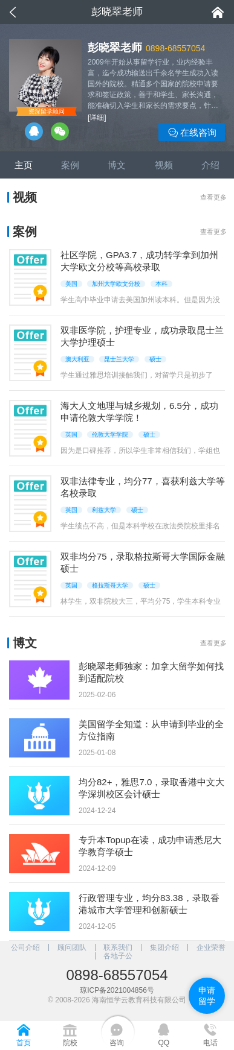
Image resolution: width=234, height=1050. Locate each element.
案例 (70, 165)
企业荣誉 (211, 947)
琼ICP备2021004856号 (117, 990)
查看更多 (213, 197)
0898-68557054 (175, 48)
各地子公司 (117, 956)
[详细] (97, 117)
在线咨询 (191, 133)
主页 (24, 165)
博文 (117, 165)
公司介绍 (25, 947)
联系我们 (117, 947)
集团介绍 (164, 947)
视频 (164, 165)
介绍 (210, 165)
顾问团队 (71, 947)
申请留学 (206, 995)
